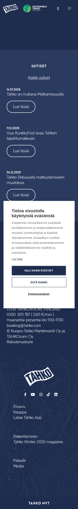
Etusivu (19, 406)
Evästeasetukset (39, 293)
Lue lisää (21, 107)
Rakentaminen (25, 436)
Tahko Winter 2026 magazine (38, 442)
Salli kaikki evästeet (38, 270)
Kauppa (19, 412)
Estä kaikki (39, 282)
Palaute (19, 460)
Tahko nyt (39, 503)
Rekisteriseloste (20, 342)
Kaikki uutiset (39, 78)
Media (18, 466)
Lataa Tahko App (27, 417)
